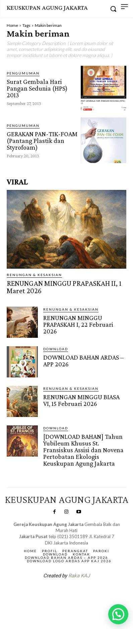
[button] (118, 614)
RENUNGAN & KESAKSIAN (34, 275)
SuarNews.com (56, 593)
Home (12, 25)
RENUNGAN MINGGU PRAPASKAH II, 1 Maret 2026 (64, 287)
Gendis (86, 593)
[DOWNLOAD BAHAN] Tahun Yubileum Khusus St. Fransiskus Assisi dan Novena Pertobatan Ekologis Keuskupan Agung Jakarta (83, 450)
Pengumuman (23, 73)
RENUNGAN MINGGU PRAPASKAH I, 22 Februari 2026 (78, 324)
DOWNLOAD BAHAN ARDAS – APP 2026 (83, 361)
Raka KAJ (79, 576)
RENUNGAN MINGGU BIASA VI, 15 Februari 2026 (81, 400)
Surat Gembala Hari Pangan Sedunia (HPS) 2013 (37, 88)
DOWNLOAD (55, 349)
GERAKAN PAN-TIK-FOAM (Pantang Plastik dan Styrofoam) (42, 140)
